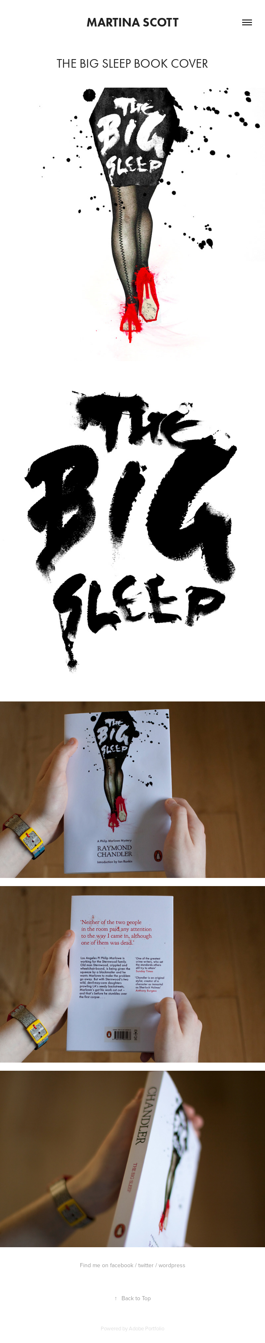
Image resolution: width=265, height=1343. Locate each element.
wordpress (172, 1265)
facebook (121, 1265)
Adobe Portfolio (146, 1328)
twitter (146, 1265)
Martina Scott (132, 22)
